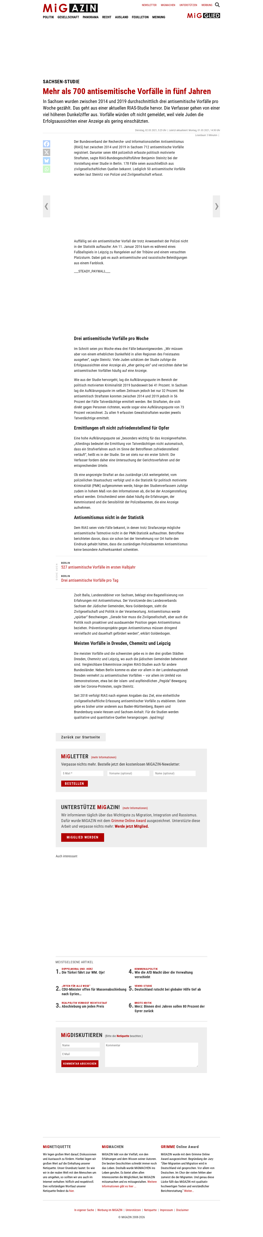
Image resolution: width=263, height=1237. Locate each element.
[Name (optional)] (174, 773)
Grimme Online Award (128, 820)
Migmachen (168, 5)
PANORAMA (91, 17)
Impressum (166, 1210)
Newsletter (149, 5)
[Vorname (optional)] (128, 773)
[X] (46, 152)
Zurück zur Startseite (80, 737)
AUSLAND (121, 17)
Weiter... (189, 1191)
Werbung (206, 5)
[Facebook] (46, 144)
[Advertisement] (131, 49)
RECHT (106, 17)
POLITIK (48, 17)
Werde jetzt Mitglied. (132, 826)
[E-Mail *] (82, 773)
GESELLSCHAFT (68, 17)
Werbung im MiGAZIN (109, 1210)
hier (71, 1191)
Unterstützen (188, 5)
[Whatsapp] (46, 169)
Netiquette (123, 1036)
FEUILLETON (140, 17)
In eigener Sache (84, 1210)
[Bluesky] (46, 160)
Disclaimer (182, 1210)
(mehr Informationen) (103, 757)
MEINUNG (158, 17)
